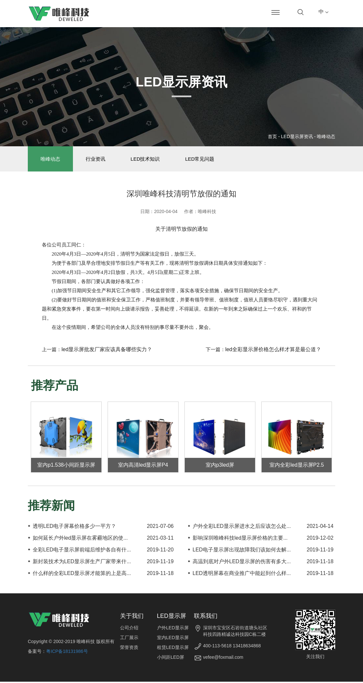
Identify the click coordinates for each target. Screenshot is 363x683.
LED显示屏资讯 (297, 136)
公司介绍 (129, 629)
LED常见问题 (204, 159)
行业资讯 (97, 159)
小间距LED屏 (170, 658)
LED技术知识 (148, 159)
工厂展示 (129, 638)
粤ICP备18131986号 (67, 652)
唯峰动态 (326, 136)
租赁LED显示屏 (173, 648)
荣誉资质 (129, 648)
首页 (272, 136)
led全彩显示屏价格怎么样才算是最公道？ (273, 350)
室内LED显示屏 (173, 638)
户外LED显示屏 (173, 629)
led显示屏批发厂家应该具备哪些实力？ (106, 350)
